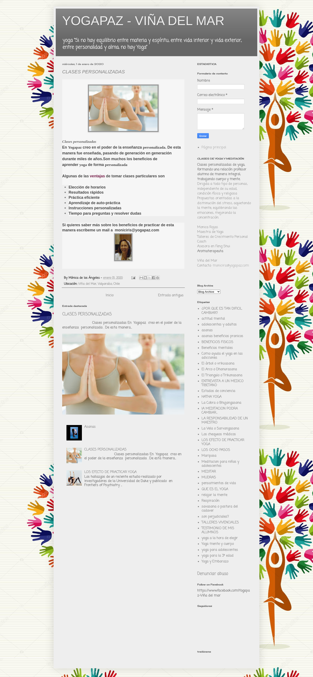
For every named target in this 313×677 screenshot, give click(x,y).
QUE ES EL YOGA (215, 489)
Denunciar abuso (212, 574)
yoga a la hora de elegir (220, 538)
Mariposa (209, 455)
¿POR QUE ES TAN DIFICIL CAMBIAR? (222, 310)
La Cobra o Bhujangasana (221, 403)
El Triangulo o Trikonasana (222, 375)
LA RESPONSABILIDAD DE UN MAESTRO (225, 420)
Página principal (214, 147)
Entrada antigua (170, 295)
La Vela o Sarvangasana (220, 428)
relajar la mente (214, 495)
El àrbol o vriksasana (218, 363)
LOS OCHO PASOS (216, 450)
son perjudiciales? (215, 516)
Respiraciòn (210, 501)
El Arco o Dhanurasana (219, 369)
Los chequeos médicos (219, 434)
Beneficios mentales (217, 348)
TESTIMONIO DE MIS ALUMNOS (218, 530)
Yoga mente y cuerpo (218, 544)
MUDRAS (209, 477)
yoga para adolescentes (220, 550)
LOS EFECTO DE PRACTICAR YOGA (110, 472)
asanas (207, 330)
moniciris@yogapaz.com (231, 265)
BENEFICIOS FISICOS (217, 342)
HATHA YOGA (211, 397)
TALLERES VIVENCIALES (220, 522)
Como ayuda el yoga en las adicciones (222, 355)
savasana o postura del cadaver (220, 508)
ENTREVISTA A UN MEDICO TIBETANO (223, 383)
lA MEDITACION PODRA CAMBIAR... (220, 410)
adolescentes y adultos (219, 324)
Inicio (109, 295)
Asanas (90, 427)
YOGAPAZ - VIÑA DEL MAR (143, 21)
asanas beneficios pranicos (222, 336)
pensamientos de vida (219, 483)
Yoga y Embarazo (215, 561)
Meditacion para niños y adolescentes (220, 464)
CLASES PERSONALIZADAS (87, 314)
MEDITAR (209, 471)
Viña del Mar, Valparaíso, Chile (99, 284)
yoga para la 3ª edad (217, 555)
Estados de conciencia (218, 391)
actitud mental (213, 318)
